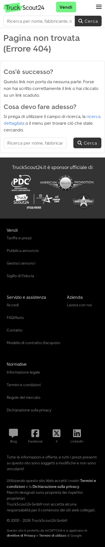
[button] (99, 7)
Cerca (88, 21)
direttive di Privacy (21, 535)
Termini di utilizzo (52, 535)
